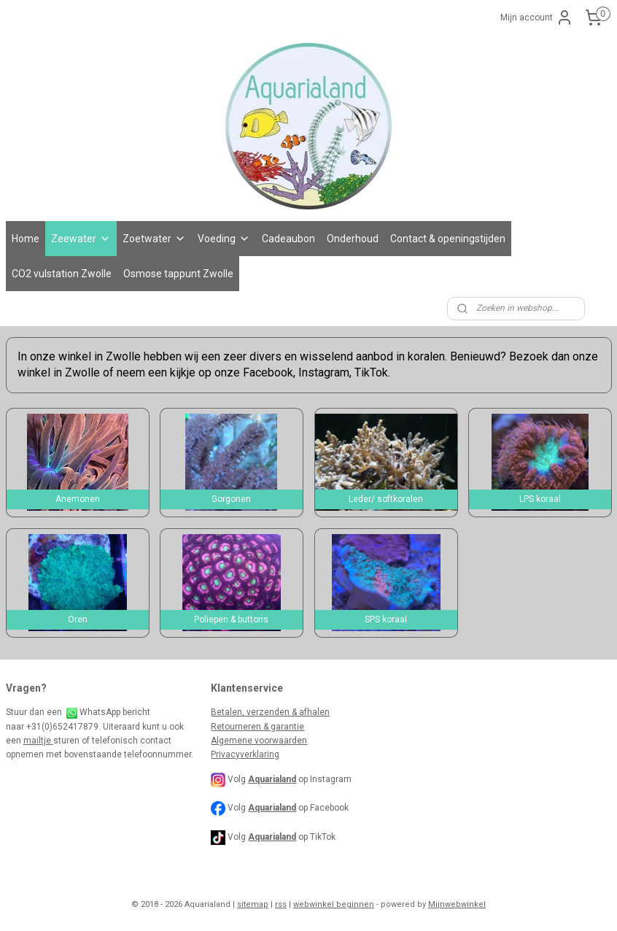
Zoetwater (154, 238)
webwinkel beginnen (333, 904)
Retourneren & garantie (257, 727)
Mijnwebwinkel (457, 904)
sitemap (252, 904)
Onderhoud (353, 238)
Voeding (224, 238)
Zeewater (81, 238)
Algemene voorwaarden (259, 740)
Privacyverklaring (245, 754)
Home (25, 238)
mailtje (38, 740)
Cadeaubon (288, 238)
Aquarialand (272, 808)
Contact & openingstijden (447, 238)
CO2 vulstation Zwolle (62, 273)
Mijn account (536, 17)
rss (281, 904)
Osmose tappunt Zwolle (178, 273)
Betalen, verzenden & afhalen (270, 712)
